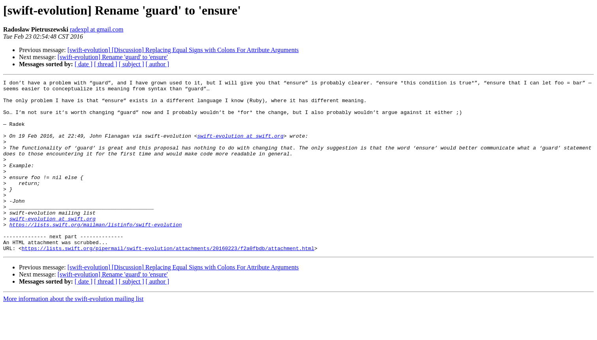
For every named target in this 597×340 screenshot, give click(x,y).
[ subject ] (131, 64)
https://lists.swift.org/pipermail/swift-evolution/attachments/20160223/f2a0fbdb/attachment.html (168, 282)
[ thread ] (105, 64)
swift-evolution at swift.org (240, 147)
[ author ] (157, 64)
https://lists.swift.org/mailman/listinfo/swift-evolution (95, 254)
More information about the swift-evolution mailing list (73, 333)
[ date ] (83, 64)
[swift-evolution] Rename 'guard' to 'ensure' (113, 57)
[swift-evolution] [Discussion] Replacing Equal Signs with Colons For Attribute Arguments (183, 50)
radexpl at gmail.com (97, 29)
